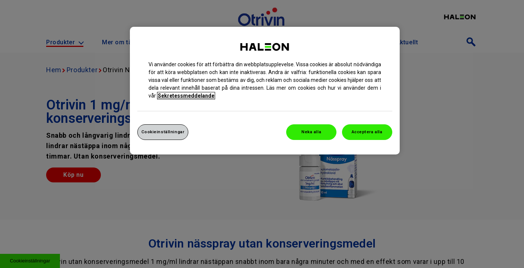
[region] (265, 90)
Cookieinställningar (163, 131)
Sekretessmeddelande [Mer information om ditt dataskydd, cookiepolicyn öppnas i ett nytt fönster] (186, 96)
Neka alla (311, 131)
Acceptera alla (367, 131)
